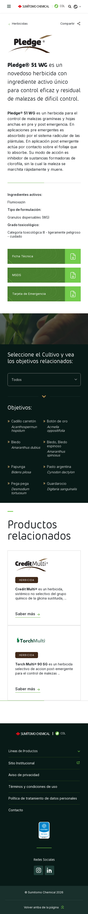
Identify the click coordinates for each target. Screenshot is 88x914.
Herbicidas (20, 23)
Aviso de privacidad (23, 775)
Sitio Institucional (21, 763)
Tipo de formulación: (24, 210)
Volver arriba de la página (41, 907)
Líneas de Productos (23, 751)
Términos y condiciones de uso (32, 787)
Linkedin (49, 870)
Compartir (67, 23)
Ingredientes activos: (25, 195)
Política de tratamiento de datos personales (42, 798)
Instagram (38, 870)
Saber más (25, 614)
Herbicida (26, 580)
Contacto (15, 810)
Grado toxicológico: (23, 225)
